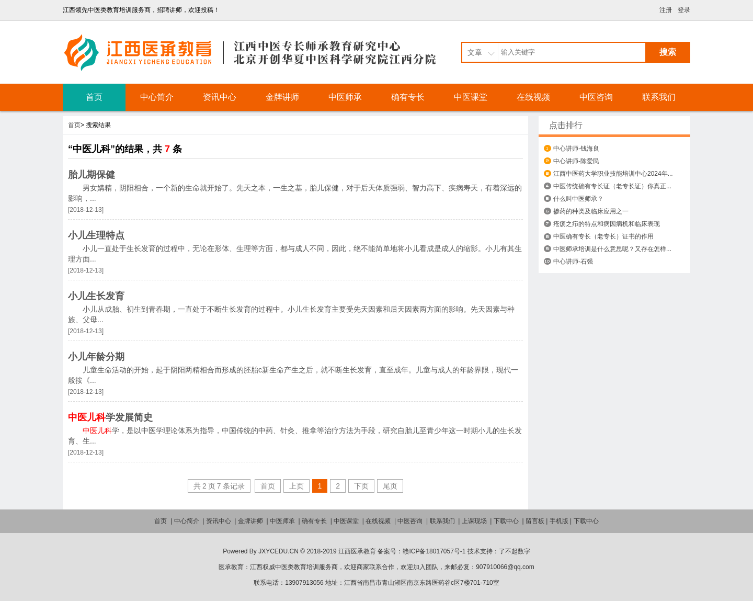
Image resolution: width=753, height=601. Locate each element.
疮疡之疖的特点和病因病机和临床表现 (606, 224)
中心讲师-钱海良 (576, 148)
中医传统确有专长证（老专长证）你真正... (612, 186)
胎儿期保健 (91, 174)
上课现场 (474, 521)
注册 (665, 10)
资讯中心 (219, 97)
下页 (361, 486)
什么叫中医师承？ (578, 198)
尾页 (390, 486)
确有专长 (408, 97)
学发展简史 (110, 417)
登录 (684, 10)
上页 (296, 486)
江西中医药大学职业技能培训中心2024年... (613, 173)
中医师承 (345, 97)
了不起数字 (514, 551)
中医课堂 (470, 97)
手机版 (559, 521)
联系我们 (659, 97)
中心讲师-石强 (573, 261)
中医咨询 (596, 97)
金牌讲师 (282, 97)
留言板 (535, 521)
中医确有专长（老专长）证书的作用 (603, 236)
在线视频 (533, 97)
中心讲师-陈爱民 (576, 161)
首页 (94, 97)
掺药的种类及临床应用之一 (591, 211)
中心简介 (157, 97)
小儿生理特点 (96, 235)
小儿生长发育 (96, 296)
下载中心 (506, 521)
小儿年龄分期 (96, 356)
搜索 (667, 52)
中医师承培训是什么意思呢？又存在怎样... (612, 249)
